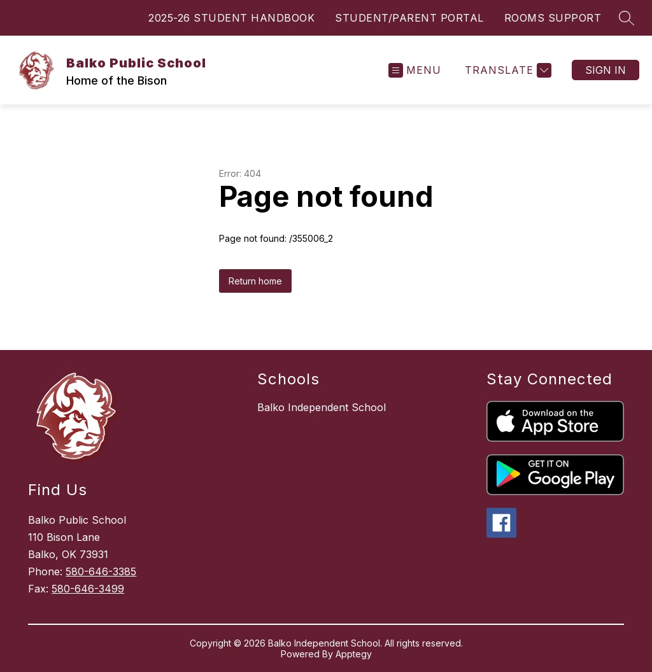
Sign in (605, 70)
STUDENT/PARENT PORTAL (409, 17)
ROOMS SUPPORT (553, 17)
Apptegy (354, 653)
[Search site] (626, 17)
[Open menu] (414, 70)
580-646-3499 (88, 588)
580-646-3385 (101, 571)
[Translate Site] (506, 70)
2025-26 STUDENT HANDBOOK (231, 17)
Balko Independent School (321, 407)
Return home (255, 281)
